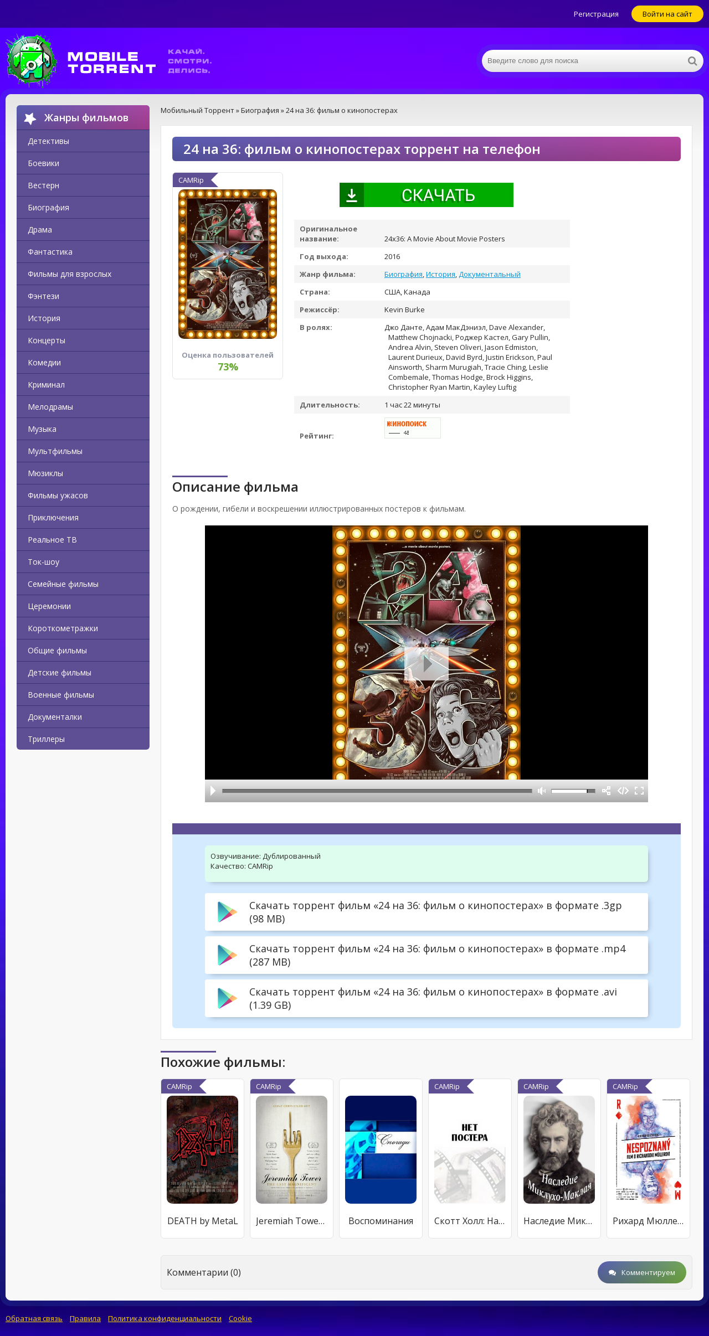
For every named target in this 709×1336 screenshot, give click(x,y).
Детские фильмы (59, 672)
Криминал (46, 384)
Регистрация (596, 14)
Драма (40, 229)
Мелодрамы (50, 406)
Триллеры (46, 739)
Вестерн (43, 185)
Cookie (240, 1318)
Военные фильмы (61, 694)
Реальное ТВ (52, 539)
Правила (85, 1318)
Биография (48, 207)
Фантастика (50, 251)
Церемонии (49, 606)
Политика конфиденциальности (165, 1318)
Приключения (53, 517)
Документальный (490, 274)
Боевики (43, 163)
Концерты (46, 340)
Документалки (55, 716)
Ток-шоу (43, 561)
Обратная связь (34, 1318)
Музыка (42, 429)
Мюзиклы (45, 473)
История (44, 318)
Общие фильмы (57, 650)
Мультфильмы (55, 451)
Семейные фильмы (63, 584)
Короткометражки (63, 628)
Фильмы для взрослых (69, 274)
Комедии (44, 362)
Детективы (48, 141)
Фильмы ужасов (58, 495)
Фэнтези (43, 296)
